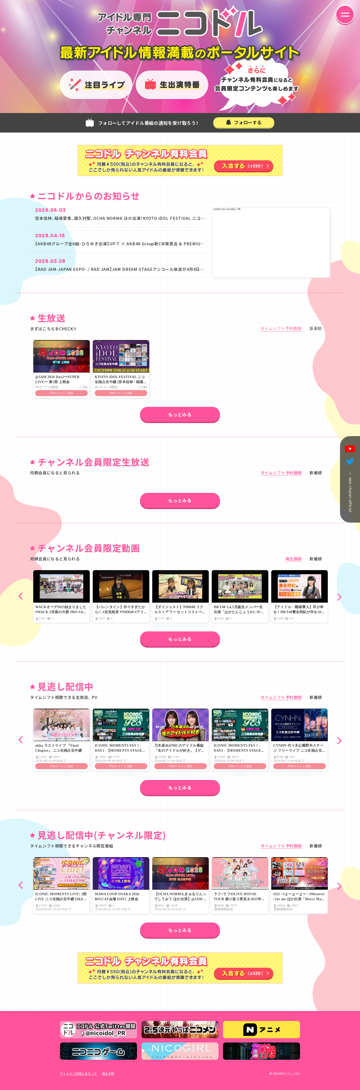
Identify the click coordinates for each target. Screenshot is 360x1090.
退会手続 (108, 1073)
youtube (350, 448)
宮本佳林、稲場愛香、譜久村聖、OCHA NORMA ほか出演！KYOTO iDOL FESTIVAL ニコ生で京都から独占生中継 (141, 218)
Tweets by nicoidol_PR (226, 209)
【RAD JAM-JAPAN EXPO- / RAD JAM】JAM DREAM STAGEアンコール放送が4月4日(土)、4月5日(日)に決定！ (140, 269)
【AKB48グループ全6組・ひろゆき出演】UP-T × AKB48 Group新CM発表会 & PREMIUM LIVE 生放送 (132, 244)
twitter (350, 461)
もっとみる (180, 414)
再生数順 (294, 559)
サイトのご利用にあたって (78, 1073)
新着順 (316, 329)
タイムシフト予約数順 (281, 329)
